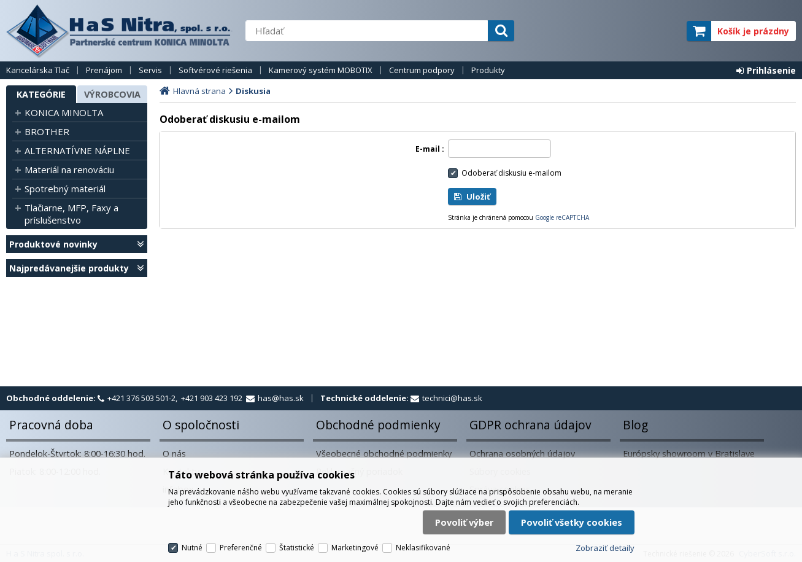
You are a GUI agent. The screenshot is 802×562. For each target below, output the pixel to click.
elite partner (661, 31)
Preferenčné (241, 547)
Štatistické (296, 547)
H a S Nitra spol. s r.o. (119, 30)
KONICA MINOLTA (64, 112)
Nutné (192, 547)
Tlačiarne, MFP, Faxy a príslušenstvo (71, 213)
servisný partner (616, 31)
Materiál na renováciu (69, 169)
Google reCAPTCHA (562, 217)
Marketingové (355, 547)
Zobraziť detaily (605, 547)
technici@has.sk (452, 398)
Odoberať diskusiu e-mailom (511, 173)
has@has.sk (281, 398)
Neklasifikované (423, 547)
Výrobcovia (112, 94)
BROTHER (47, 131)
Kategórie (41, 94)
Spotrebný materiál (65, 188)
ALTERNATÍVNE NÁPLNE (77, 150)
